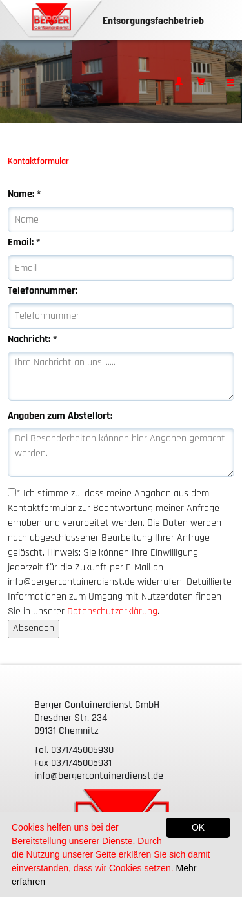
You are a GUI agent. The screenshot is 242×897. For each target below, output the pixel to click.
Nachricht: (32, 339)
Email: (24, 242)
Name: (24, 194)
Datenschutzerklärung (112, 611)
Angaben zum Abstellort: (60, 416)
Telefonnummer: (42, 290)
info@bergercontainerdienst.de (98, 776)
